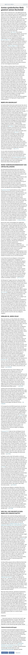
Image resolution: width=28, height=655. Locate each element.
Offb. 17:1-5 (8, 39)
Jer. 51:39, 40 (20, 277)
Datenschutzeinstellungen (7, 649)
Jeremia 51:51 (5, 431)
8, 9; (4, 39)
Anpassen (18, 652)
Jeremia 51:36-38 (6, 190)
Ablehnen (11, 652)
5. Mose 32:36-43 (21, 220)
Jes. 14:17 (16, 132)
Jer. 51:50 (21, 415)
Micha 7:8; (10, 45)
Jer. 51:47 (21, 386)
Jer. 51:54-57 (13, 485)
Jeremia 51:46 (4, 359)
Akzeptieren (5, 652)
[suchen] (26, 2)
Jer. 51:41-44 (4, 292)
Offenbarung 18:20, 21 (6, 577)
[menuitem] (2, 1)
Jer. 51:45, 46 (8, 367)
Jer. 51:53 (3, 467)
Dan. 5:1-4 (16, 148)
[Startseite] (2, 1)
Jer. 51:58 (11, 508)
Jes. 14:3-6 (10, 126)
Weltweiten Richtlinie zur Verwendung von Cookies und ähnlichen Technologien (12, 645)
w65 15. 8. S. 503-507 (9, 4)
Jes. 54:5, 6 (13, 32)
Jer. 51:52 (8, 453)
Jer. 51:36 (15, 45)
